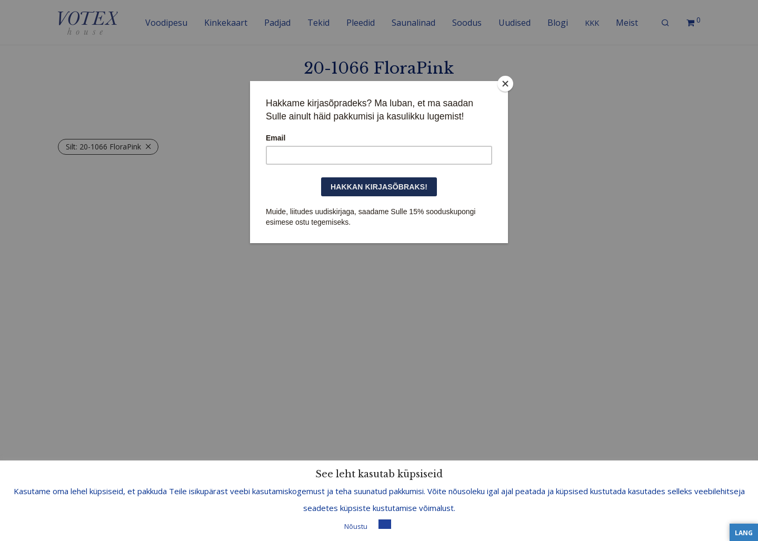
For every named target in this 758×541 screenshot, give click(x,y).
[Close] (505, 84)
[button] (384, 524)
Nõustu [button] (355, 526)
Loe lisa (408, 525)
